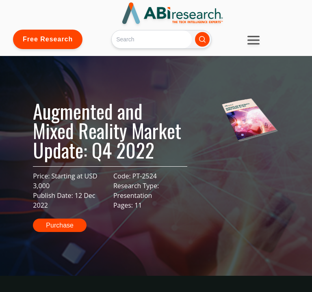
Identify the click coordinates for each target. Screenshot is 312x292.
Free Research (48, 39)
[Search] (152, 39)
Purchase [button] (60, 225)
